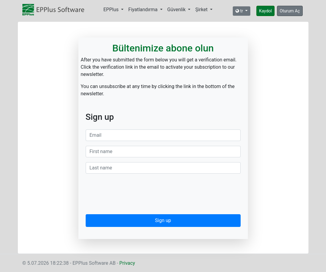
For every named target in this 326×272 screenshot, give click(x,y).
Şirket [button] (202, 9)
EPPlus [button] (112, 9)
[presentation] (132, 195)
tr (239, 10)
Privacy (127, 263)
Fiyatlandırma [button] (143, 9)
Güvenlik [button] (177, 9)
